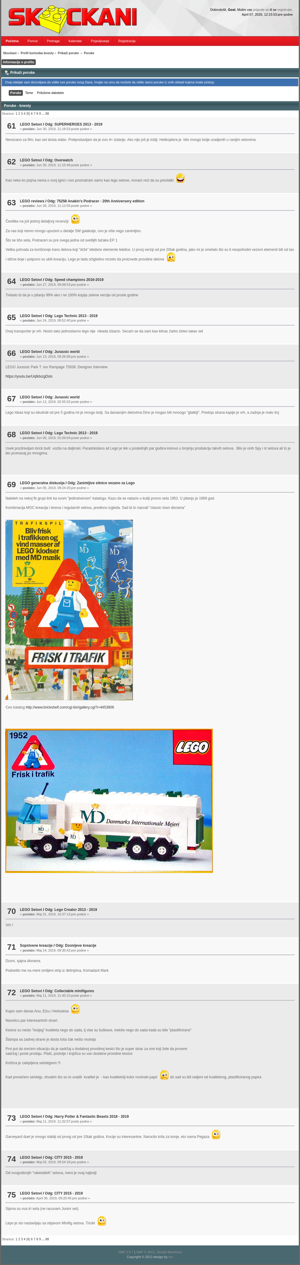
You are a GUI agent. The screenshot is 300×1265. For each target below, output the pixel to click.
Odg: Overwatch (59, 160)
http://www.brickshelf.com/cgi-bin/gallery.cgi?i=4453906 (70, 707)
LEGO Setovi (31, 124)
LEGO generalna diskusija (42, 483)
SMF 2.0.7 (125, 1252)
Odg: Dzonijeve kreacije (76, 945)
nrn (171, 1257)
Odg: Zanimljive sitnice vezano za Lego (101, 483)
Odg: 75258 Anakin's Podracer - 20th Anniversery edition (96, 201)
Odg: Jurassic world (62, 352)
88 (47, 113)
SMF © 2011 (145, 1252)
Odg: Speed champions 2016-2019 (74, 280)
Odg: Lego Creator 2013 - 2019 (71, 910)
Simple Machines (169, 1252)
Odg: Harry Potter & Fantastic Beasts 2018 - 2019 (87, 1116)
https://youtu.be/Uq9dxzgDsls (28, 376)
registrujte (284, 9)
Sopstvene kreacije (36, 945)
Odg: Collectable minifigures (69, 991)
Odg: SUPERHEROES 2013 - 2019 (74, 124)
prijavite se (261, 9)
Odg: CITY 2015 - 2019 (64, 1157)
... (43, 113)
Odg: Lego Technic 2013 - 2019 (71, 316)
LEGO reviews (32, 201)
